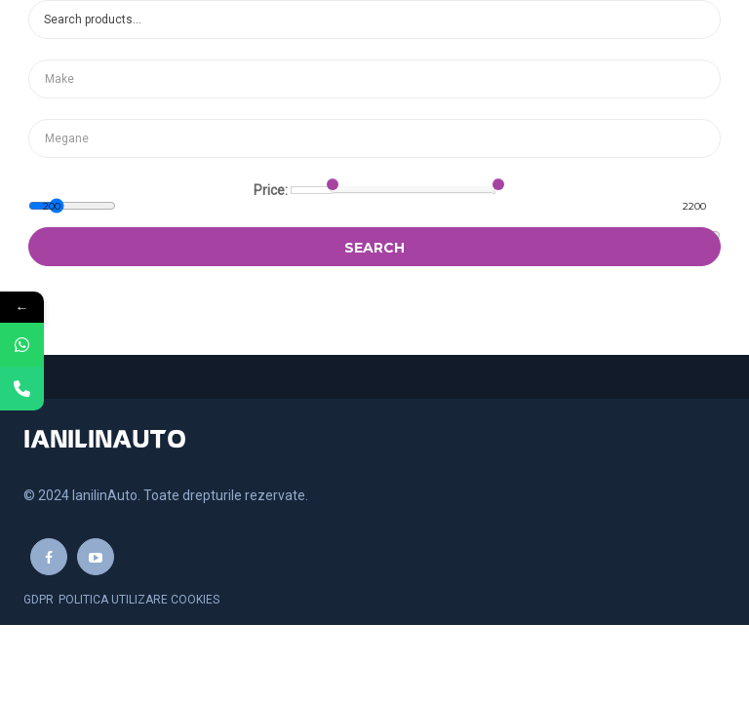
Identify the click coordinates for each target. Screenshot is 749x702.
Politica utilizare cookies (139, 599)
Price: (271, 190)
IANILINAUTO (104, 440)
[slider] (332, 184)
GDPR (38, 599)
